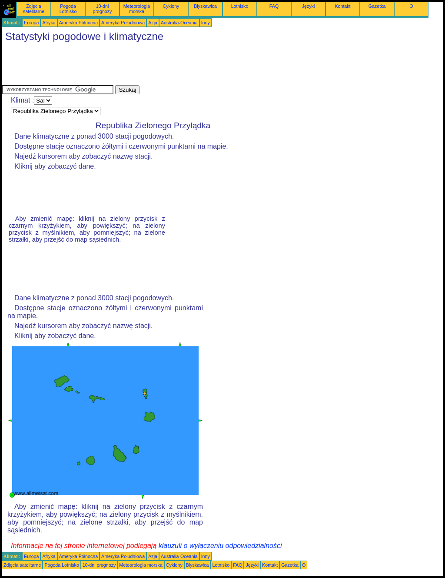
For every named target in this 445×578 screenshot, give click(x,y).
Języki (308, 6)
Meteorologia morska (136, 8)
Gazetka (377, 6)
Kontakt (342, 6)
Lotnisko (240, 6)
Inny (205, 22)
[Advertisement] (160, 65)
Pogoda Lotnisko (68, 8)
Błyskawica (205, 6)
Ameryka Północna (78, 22)
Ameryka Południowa (123, 22)
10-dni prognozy (102, 8)
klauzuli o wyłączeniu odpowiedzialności (220, 545)
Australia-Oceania (179, 22)
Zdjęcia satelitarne (33, 8)
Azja (152, 22)
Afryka (48, 22)
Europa (31, 22)
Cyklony (171, 6)
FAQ (274, 6)
